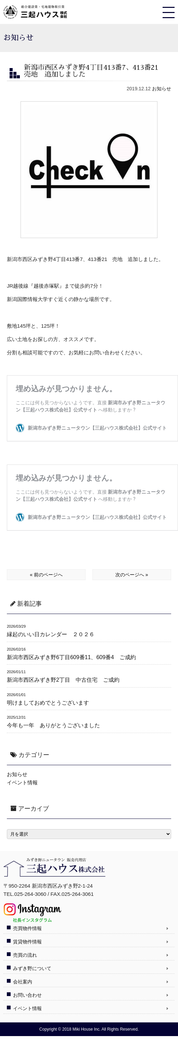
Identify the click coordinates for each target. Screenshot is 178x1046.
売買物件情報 (27, 928)
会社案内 (22, 981)
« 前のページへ (46, 574)
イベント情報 (22, 782)
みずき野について (32, 968)
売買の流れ (25, 955)
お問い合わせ (27, 995)
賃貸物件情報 (27, 941)
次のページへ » (131, 574)
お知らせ (161, 88)
